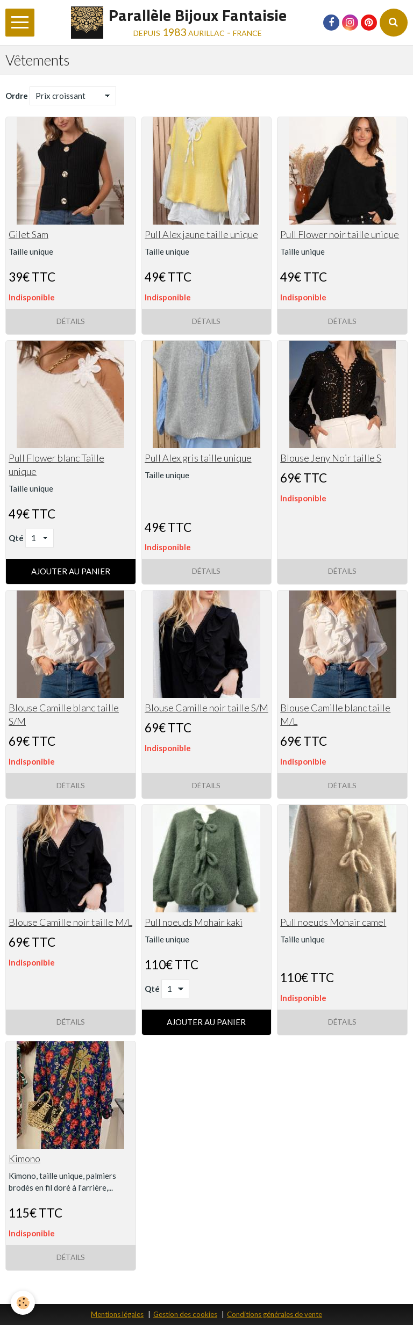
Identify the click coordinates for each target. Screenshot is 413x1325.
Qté (16, 538)
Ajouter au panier (70, 571)
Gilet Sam (28, 234)
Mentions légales (117, 1314)
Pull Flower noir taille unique (339, 234)
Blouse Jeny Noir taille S (330, 458)
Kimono (24, 1158)
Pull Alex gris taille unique (198, 458)
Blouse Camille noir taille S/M (206, 708)
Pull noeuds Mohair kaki (194, 922)
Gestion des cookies (185, 1314)
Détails (70, 321)
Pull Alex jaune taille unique (201, 234)
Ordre (16, 95)
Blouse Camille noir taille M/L (70, 922)
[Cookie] (23, 1303)
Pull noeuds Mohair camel (333, 922)
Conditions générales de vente (274, 1314)
